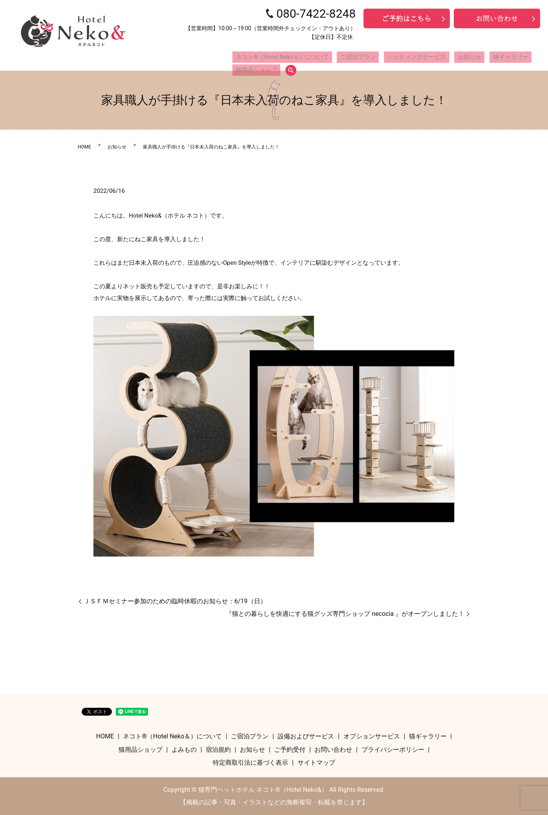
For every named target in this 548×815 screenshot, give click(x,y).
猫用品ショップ (506, 57)
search (535, 57)
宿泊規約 (218, 749)
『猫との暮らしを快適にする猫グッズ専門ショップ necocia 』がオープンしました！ (345, 613)
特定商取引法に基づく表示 (250, 762)
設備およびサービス (306, 736)
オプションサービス (371, 736)
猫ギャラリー (465, 57)
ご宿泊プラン (340, 57)
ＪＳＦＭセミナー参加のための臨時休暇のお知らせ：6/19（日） (175, 601)
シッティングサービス (389, 57)
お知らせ (433, 57)
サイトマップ (316, 762)
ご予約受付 (289, 749)
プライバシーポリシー (393, 749)
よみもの (184, 749)
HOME (84, 147)
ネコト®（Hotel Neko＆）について (275, 57)
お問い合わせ (333, 749)
